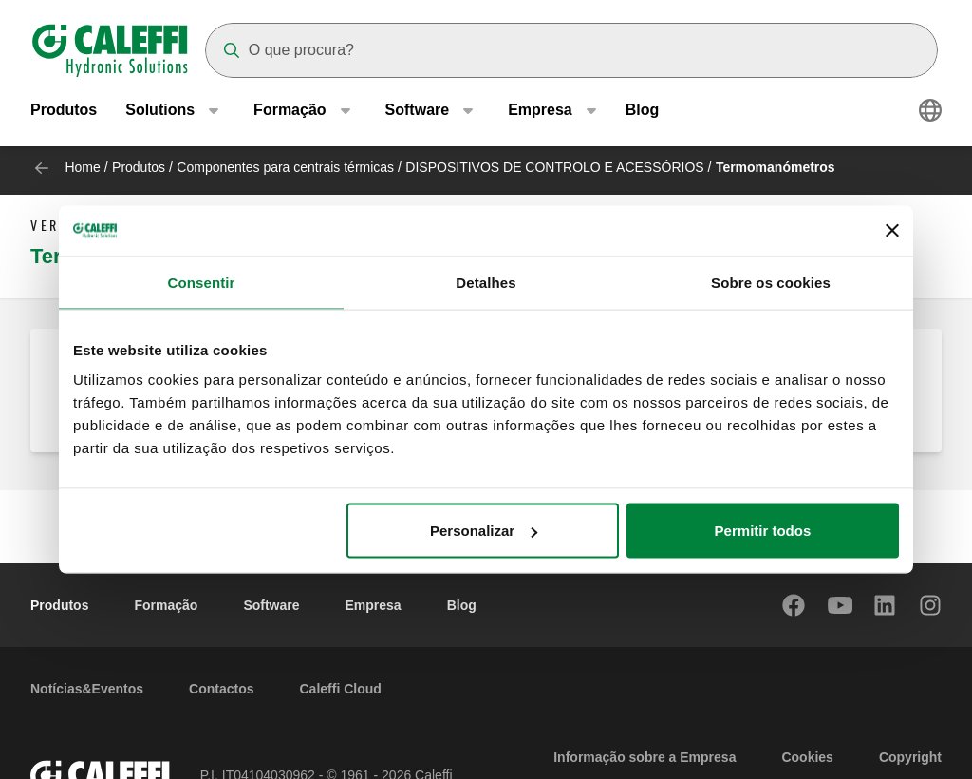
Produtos (63, 113)
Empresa (374, 605)
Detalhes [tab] (485, 282)
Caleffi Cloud (341, 688)
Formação (165, 605)
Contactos (221, 688)
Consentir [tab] (201, 282)
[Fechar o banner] (892, 231)
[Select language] (930, 114)
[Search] (571, 50)
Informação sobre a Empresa (644, 757)
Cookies (806, 757)
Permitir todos (763, 530)
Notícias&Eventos (86, 688)
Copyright (910, 757)
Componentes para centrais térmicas (285, 167)
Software (271, 605)
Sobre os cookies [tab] (771, 282)
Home (82, 167)
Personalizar (483, 530)
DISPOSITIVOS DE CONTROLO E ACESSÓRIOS (554, 167)
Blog (643, 113)
